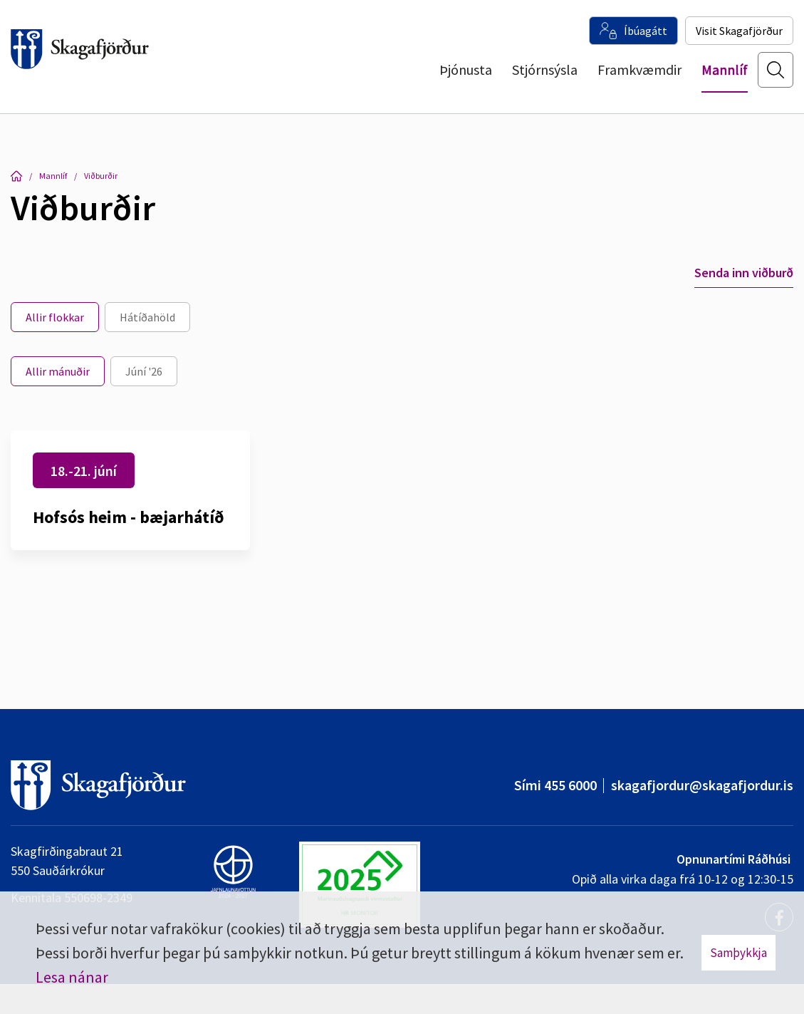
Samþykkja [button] (738, 953)
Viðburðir (101, 175)
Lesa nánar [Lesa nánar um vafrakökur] (72, 977)
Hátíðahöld (147, 317)
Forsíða (16, 176)
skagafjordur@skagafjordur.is (702, 785)
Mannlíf (53, 175)
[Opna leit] (775, 79)
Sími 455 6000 (555, 785)
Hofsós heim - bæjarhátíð (128, 517)
